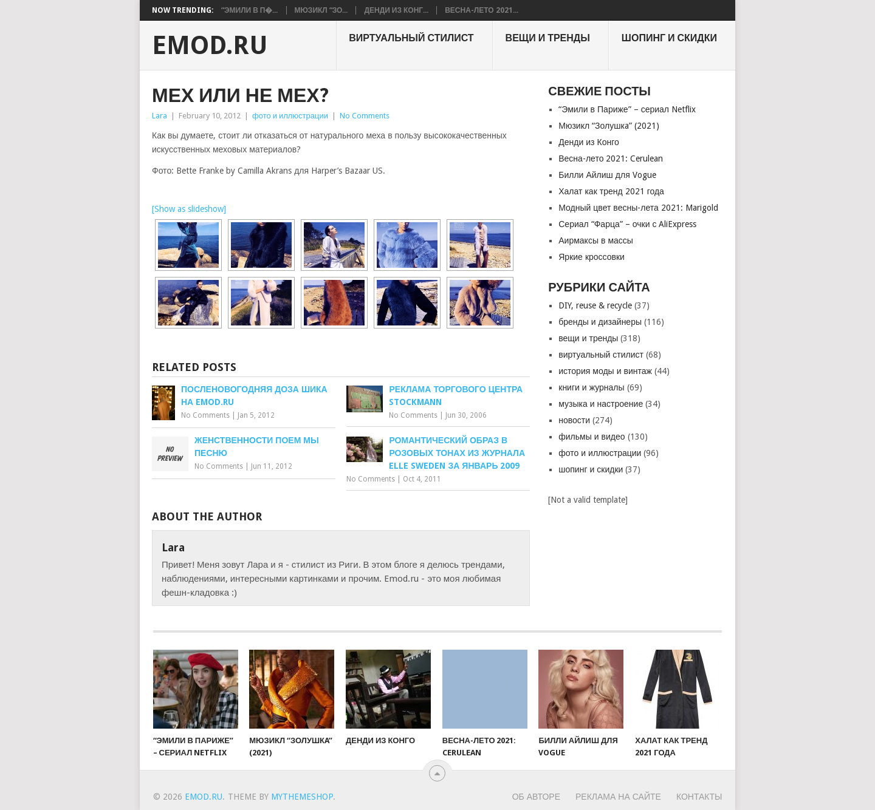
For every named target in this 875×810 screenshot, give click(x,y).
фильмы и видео (591, 436)
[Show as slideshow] (189, 209)
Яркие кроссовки (591, 257)
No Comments (364, 115)
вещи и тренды (548, 38)
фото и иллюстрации (290, 115)
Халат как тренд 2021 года (611, 191)
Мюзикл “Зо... (321, 10)
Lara (159, 115)
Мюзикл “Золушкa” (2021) (608, 126)
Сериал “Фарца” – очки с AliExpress (627, 224)
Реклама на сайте (618, 796)
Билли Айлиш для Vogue (607, 175)
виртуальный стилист (411, 38)
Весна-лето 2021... (481, 10)
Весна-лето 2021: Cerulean (610, 158)
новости (574, 420)
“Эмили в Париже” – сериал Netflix (627, 109)
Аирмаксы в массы (595, 240)
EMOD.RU (210, 45)
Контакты (699, 796)
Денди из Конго (588, 142)
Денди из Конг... (396, 10)
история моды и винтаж (605, 371)
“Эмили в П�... (249, 10)
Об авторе (536, 796)
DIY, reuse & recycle (595, 305)
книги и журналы (591, 387)
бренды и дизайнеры (600, 322)
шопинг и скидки (669, 38)
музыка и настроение (600, 404)
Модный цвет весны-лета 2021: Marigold (638, 208)
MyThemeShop (302, 796)
